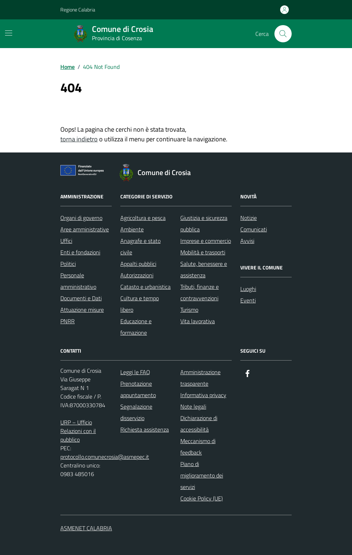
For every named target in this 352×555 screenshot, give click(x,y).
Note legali (193, 406)
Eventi (248, 300)
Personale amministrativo (78, 281)
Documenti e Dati (81, 298)
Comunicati (253, 229)
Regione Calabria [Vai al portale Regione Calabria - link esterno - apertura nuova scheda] (77, 9)
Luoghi (248, 288)
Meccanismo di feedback (198, 447)
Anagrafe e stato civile (140, 246)
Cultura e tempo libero (139, 304)
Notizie (248, 217)
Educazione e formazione (136, 327)
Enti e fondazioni (80, 252)
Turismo (189, 309)
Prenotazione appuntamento (138, 389)
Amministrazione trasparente (200, 378)
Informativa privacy (203, 395)
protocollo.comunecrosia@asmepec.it (104, 456)
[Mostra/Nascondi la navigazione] (8, 33)
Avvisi (247, 240)
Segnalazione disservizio (136, 412)
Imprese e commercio (205, 240)
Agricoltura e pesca (143, 217)
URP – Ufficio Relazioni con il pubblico (78, 431)
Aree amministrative (84, 229)
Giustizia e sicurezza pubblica (203, 223)
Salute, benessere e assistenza (203, 269)
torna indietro (79, 139)
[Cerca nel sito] (283, 33)
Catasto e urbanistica (145, 286)
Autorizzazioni (136, 275)
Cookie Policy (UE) (201, 498)
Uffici (66, 240)
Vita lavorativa (197, 321)
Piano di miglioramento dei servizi (201, 475)
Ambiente (132, 229)
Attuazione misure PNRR (82, 315)
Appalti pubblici (138, 263)
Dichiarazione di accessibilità (198, 424)
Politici (68, 263)
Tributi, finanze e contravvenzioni (199, 292)
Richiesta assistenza (144, 429)
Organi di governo (81, 217)
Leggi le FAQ (135, 372)
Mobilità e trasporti (202, 252)
